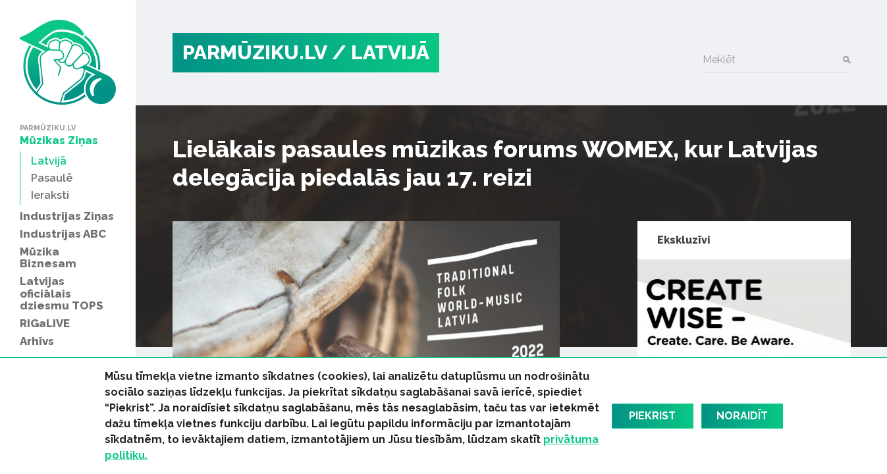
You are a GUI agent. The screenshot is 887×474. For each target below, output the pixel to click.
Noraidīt (742, 415)
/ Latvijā (380, 52)
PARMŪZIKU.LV (254, 52)
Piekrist (652, 415)
